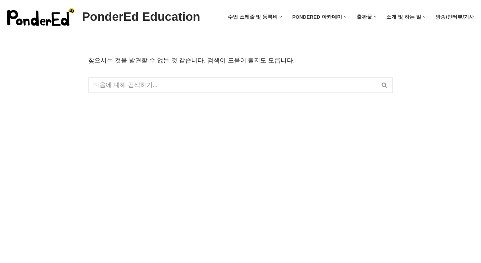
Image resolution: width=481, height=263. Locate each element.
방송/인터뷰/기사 (454, 17)
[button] (280, 17)
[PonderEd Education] (102, 17)
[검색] (232, 85)
